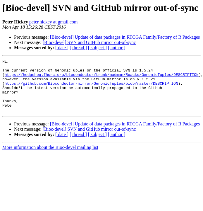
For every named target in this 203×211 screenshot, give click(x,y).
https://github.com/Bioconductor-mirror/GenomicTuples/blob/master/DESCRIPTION (91, 88)
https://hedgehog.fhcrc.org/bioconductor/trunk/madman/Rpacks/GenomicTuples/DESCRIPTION (102, 78)
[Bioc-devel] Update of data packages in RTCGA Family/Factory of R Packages (125, 37)
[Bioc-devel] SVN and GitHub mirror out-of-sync (89, 42)
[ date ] (61, 47)
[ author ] (116, 47)
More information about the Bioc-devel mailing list (50, 157)
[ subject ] (97, 47)
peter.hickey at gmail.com (53, 21)
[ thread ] (78, 47)
